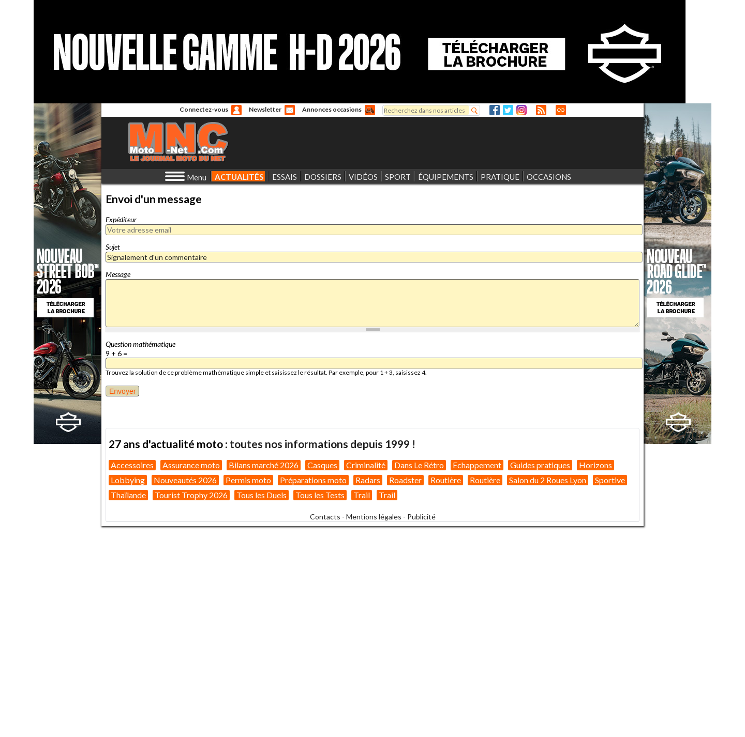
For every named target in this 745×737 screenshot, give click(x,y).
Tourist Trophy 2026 (191, 706)
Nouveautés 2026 (185, 691)
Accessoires (132, 676)
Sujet (113, 246)
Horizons (595, 676)
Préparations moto (313, 691)
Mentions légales (373, 727)
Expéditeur (121, 219)
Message (118, 274)
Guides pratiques (540, 676)
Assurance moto (191, 676)
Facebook (494, 110)
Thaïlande (128, 706)
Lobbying (128, 691)
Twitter (508, 110)
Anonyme (236, 110)
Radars (367, 691)
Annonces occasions (332, 109)
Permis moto (248, 691)
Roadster (405, 691)
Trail (361, 706)
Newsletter (265, 109)
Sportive (610, 691)
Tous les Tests (320, 706)
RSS (541, 110)
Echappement (477, 676)
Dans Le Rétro (419, 676)
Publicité (421, 727)
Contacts (325, 727)
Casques (322, 676)
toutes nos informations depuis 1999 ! (322, 654)
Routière (445, 691)
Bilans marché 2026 (264, 676)
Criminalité (365, 676)
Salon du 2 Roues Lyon (547, 691)
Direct (561, 110)
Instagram (521, 110)
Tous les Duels (261, 706)
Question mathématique (140, 344)
